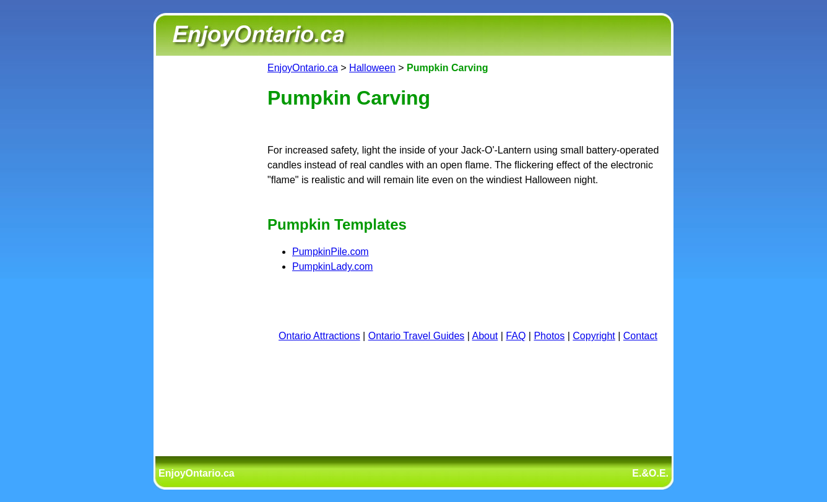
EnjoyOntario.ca (302, 68)
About (485, 336)
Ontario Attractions (319, 336)
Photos (549, 336)
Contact (640, 336)
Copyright (594, 336)
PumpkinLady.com (332, 266)
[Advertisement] (208, 246)
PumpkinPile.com (330, 251)
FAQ (516, 336)
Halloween (372, 68)
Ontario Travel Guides (416, 336)
